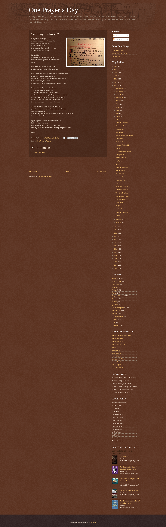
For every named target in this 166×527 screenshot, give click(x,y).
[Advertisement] (68, 163)
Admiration (119, 139)
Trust (113, 322)
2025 (116, 66)
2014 (116, 239)
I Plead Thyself (120, 170)
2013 (116, 243)
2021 (116, 79)
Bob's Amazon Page (118, 344)
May (117, 110)
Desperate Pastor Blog (119, 53)
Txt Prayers (115, 325)
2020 (116, 82)
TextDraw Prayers (118, 316)
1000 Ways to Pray (118, 50)
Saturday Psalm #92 (122, 122)
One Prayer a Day (53, 10)
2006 (116, 265)
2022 (116, 76)
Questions (115, 305)
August (118, 101)
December (119, 88)
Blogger (93, 522)
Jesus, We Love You (122, 186)
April (117, 113)
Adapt (117, 183)
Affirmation (115, 278)
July (117, 104)
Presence (115, 299)
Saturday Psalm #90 (122, 167)
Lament (114, 287)
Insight (118, 206)
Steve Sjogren (116, 365)
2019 (116, 85)
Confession (115, 284)
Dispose (118, 148)
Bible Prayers (40, 141)
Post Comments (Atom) (45, 176)
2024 (116, 69)
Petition (114, 290)
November (119, 91)
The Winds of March (122, 196)
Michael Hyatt (116, 362)
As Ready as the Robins (123, 151)
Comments (117, 39)
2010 (116, 252)
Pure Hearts (119, 177)
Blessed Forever (121, 180)
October (119, 94)
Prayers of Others (117, 296)
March (118, 117)
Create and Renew (122, 126)
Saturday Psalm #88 (122, 212)
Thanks (114, 319)
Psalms (48, 141)
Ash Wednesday (121, 199)
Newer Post (34, 171)
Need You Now (120, 142)
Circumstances (120, 174)
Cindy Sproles (116, 353)
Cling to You (119, 132)
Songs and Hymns (118, 308)
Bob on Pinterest (117, 338)
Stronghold (119, 202)
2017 (116, 230)
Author (118, 215)
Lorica (118, 164)
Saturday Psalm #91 (122, 145)
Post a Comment (39, 152)
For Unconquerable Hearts (124, 135)
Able (117, 119)
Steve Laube (116, 350)
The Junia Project (117, 368)
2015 (116, 236)
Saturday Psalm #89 (122, 190)
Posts (116, 35)
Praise (114, 293)
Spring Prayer (120, 154)
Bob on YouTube (117, 341)
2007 (116, 262)
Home (68, 171)
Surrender (115, 313)
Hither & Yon (116, 56)
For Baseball (120, 129)
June (118, 107)
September (120, 97)
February (119, 219)
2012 (116, 246)
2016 (116, 233)
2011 (116, 249)
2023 (116, 72)
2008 (116, 258)
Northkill (114, 347)
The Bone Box (124, 456)
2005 (116, 268)
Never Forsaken (121, 158)
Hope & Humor (117, 356)
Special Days (116, 310)
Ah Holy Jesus (120, 209)
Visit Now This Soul (122, 193)
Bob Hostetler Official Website (122, 335)
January (119, 222)
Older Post (102, 171)
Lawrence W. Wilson (118, 359)
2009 (116, 255)
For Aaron (119, 161)
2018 (116, 227)
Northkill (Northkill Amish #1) (129, 490)
